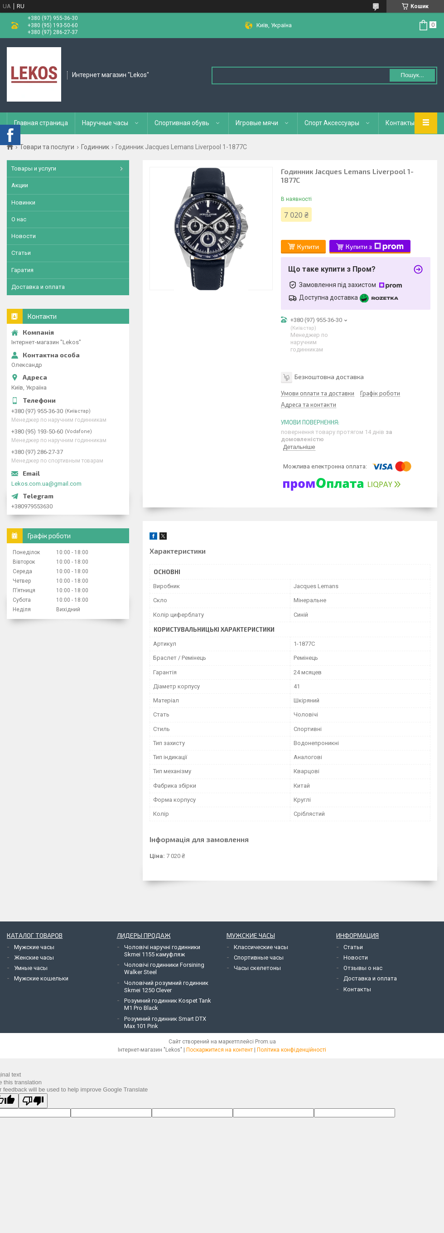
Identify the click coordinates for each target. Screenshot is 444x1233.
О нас (18, 219)
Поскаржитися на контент (219, 1050)
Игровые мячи (257, 123)
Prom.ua (265, 1041)
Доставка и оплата (38, 286)
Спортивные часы (259, 957)
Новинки (23, 202)
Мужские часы (34, 947)
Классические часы (261, 947)
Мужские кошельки (41, 978)
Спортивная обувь (181, 123)
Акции (19, 185)
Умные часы (31, 968)
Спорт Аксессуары (331, 123)
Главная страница (41, 123)
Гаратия (22, 270)
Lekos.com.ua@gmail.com (46, 483)
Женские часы (34, 957)
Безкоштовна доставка (329, 376)
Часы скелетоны (257, 968)
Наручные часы (105, 123)
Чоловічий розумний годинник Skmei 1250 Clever (166, 987)
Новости (23, 236)
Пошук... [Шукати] (412, 75)
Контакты (400, 123)
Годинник (95, 147)
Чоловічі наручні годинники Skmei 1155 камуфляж (162, 951)
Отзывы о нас (362, 968)
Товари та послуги (46, 147)
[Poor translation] (33, 1100)
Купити (308, 246)
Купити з (375, 247)
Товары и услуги (33, 168)
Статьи (21, 252)
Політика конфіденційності (291, 1050)
